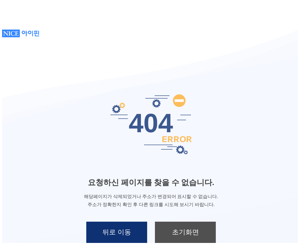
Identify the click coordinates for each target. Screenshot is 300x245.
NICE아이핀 (20, 33)
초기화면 (185, 232)
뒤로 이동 (116, 232)
